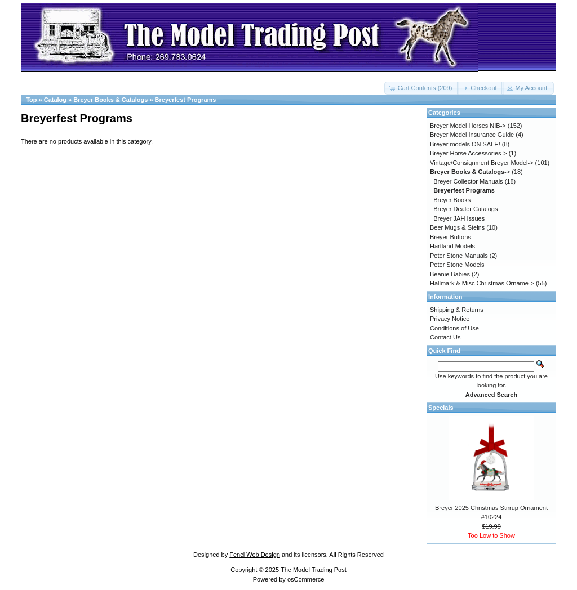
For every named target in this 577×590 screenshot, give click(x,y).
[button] (421, 88)
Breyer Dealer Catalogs (465, 208)
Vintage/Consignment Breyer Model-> (482, 162)
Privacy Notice (449, 318)
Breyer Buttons (450, 237)
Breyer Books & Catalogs (110, 99)
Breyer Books (452, 199)
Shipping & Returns (456, 309)
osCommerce (305, 579)
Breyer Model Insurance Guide (472, 134)
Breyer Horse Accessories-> (468, 153)
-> (470, 171)
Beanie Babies (450, 274)
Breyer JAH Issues (459, 218)
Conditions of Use (454, 328)
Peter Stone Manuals (459, 255)
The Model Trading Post (314, 569)
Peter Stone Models (457, 264)
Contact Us (445, 337)
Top (31, 99)
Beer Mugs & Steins (457, 227)
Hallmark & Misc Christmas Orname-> (482, 283)
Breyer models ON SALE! (465, 144)
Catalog (55, 99)
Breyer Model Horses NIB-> (468, 125)
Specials (441, 407)
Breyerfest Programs (185, 99)
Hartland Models (452, 246)
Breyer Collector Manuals (468, 181)
